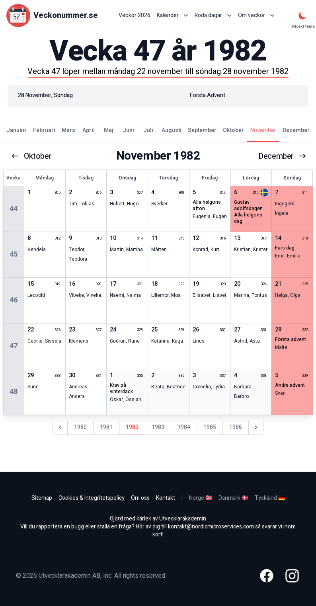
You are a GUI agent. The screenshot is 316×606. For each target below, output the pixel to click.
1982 (132, 427)
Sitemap (41, 498)
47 (14, 346)
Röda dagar (213, 15)
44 (14, 208)
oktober (31, 156)
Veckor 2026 (134, 15)
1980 (80, 427)
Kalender (172, 15)
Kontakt (165, 498)
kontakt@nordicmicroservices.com (211, 526)
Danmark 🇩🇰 (233, 498)
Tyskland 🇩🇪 (270, 498)
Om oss (140, 498)
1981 (106, 427)
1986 (235, 427)
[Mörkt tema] (302, 15)
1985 (209, 427)
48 (14, 391)
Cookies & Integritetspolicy (92, 498)
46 (14, 300)
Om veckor (256, 15)
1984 (184, 427)
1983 (158, 427)
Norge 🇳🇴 (200, 498)
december (282, 156)
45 (14, 254)
